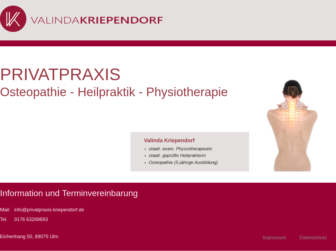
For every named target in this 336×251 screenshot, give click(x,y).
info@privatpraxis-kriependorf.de (49, 209)
